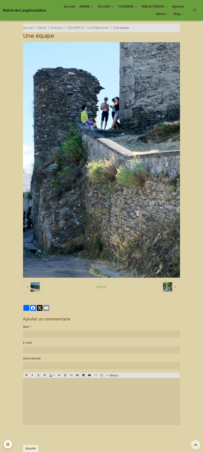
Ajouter (30, 448)
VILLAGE (104, 6)
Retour (101, 287)
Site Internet (32, 358)
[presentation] (51, 435)
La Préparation (99, 27)
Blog (177, 14)
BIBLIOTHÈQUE (153, 6)
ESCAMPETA (75, 27)
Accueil (69, 6)
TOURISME (126, 6)
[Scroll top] (195, 444)
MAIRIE (85, 6)
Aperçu (112, 375)
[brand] (24, 10)
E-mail (27, 342)
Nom (26, 327)
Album (161, 14)
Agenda (178, 6)
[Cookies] (8, 444)
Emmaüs (57, 27)
